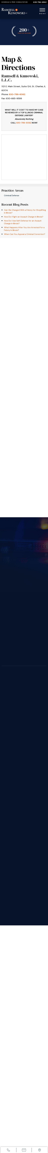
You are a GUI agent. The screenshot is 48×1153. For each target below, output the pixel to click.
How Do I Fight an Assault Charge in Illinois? (23, 216)
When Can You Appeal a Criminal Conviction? (24, 234)
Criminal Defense (11, 195)
